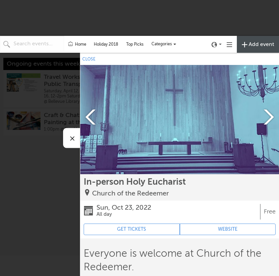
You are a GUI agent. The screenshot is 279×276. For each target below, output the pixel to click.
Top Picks (134, 44)
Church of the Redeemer (130, 193)
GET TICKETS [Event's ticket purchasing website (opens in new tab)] (131, 229)
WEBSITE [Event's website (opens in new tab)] (228, 229)
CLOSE (88, 59)
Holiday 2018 (106, 44)
